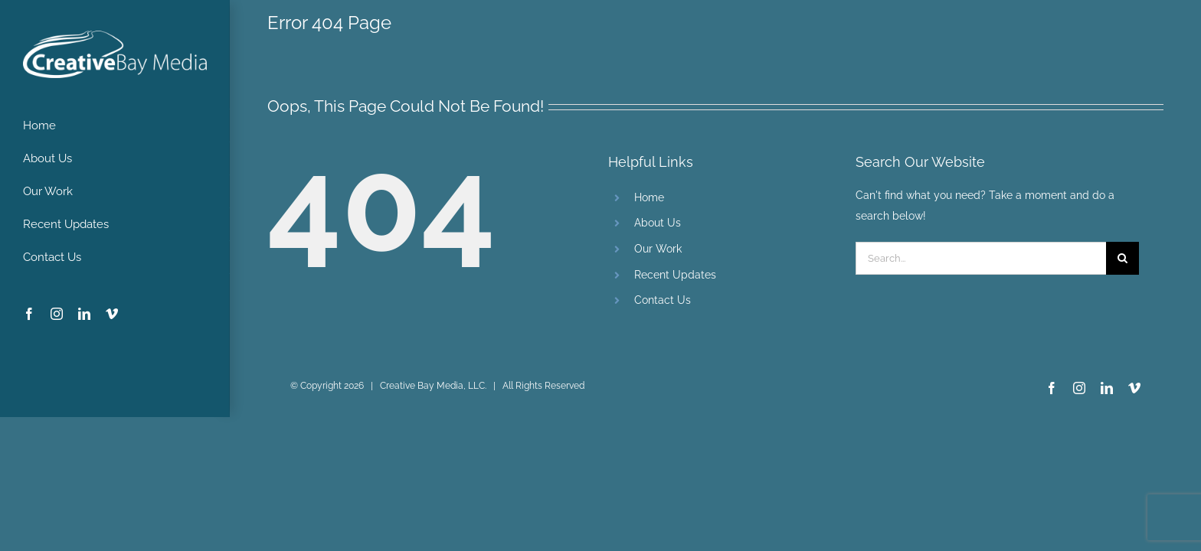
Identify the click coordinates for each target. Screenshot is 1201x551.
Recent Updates (675, 275)
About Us (657, 223)
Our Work (658, 249)
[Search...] (981, 258)
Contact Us (662, 300)
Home (649, 197)
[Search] (1122, 258)
